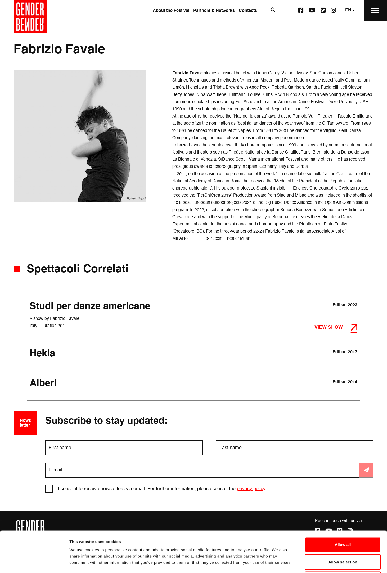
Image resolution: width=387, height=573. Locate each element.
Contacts (248, 11)
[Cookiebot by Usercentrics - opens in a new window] (34, 563)
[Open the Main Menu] (375, 10)
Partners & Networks (214, 11)
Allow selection (342, 521)
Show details (278, 562)
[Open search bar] (273, 10)
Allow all (343, 503)
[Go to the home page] (30, 16)
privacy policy (251, 488)
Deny (343, 538)
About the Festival (171, 11)
